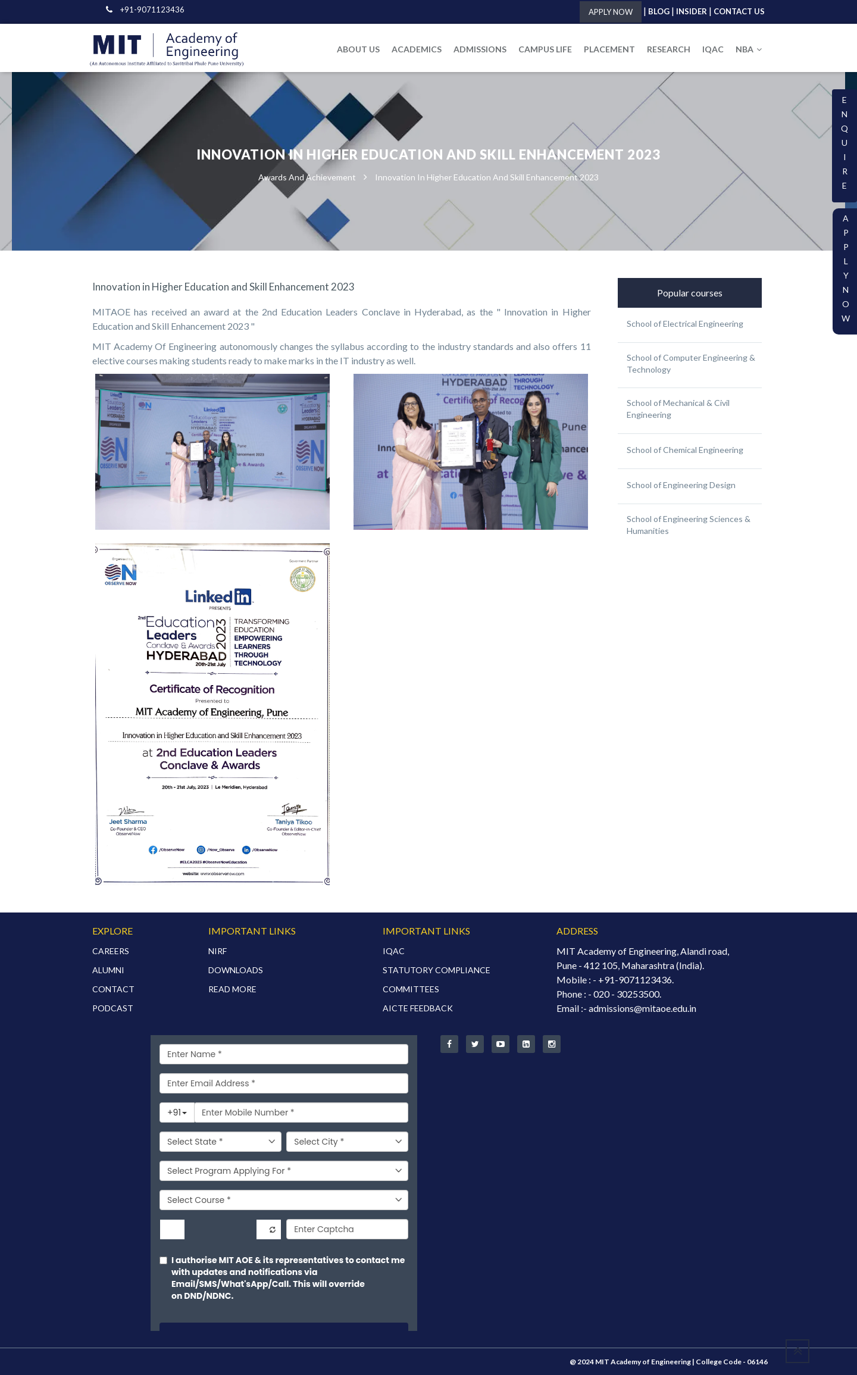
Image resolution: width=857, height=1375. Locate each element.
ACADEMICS (417, 49)
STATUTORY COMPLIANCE (436, 970)
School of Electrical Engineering (685, 323)
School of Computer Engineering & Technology (691, 363)
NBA (749, 49)
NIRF (217, 951)
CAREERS (110, 951)
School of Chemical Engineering (685, 450)
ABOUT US (358, 49)
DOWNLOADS (235, 970)
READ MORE (232, 989)
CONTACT (113, 989)
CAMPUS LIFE (545, 49)
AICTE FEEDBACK (418, 1008)
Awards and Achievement (307, 177)
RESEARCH (668, 49)
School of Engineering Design (681, 485)
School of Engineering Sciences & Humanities (688, 525)
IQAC (713, 49)
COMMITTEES (411, 989)
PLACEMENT (609, 49)
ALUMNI (108, 970)
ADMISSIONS (479, 49)
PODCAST (112, 1008)
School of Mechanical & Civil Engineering (678, 409)
